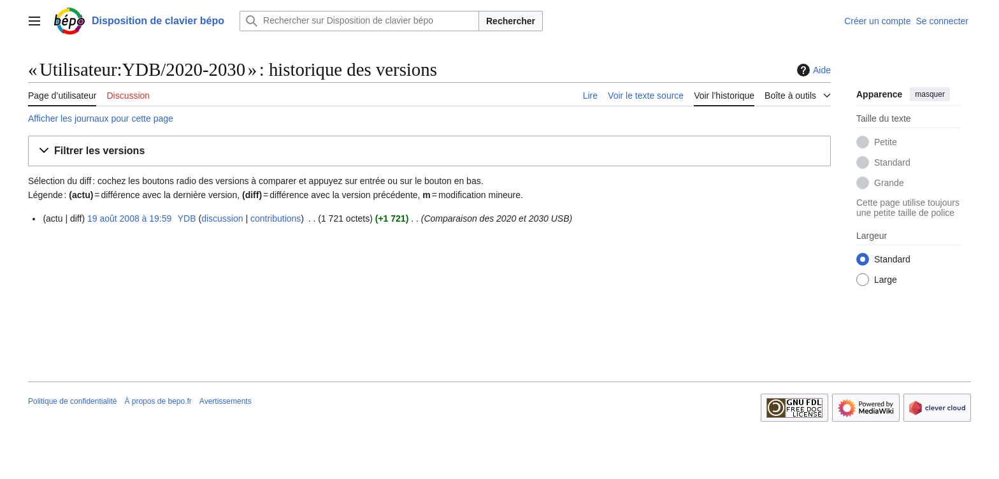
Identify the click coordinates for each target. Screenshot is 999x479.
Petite (885, 142)
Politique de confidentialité (72, 401)
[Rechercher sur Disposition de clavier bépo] (359, 21)
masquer (930, 94)
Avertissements (225, 401)
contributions (275, 218)
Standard (892, 162)
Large (885, 280)
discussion (222, 218)
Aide (812, 70)
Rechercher (510, 21)
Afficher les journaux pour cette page (100, 118)
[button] (429, 151)
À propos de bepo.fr (157, 401)
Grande (889, 183)
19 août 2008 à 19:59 (129, 218)
